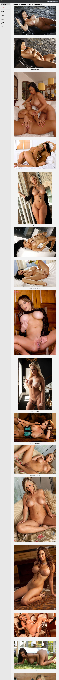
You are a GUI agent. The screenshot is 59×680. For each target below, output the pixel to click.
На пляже (2, 15)
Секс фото (3, 6)
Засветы (2, 11)
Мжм (2, 26)
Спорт (2, 8)
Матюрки (2, 18)
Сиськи (2, 7)
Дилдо (2, 23)
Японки (2, 22)
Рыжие (2, 19)
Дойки (2, 14)
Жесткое (2, 10)
